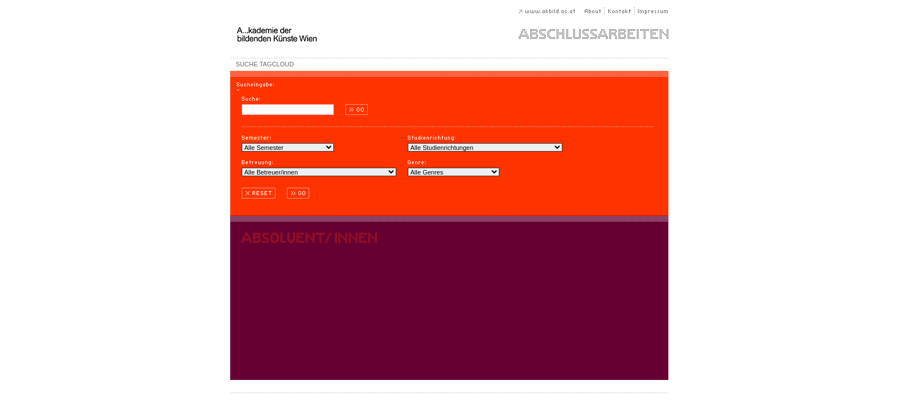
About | (595, 11)
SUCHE (247, 64)
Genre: (417, 164)
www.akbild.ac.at (552, 11)
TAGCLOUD (276, 64)
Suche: (251, 100)
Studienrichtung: (431, 139)
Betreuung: (257, 164)
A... (316, 34)
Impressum (651, 11)
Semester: (256, 139)
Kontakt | (620, 11)
